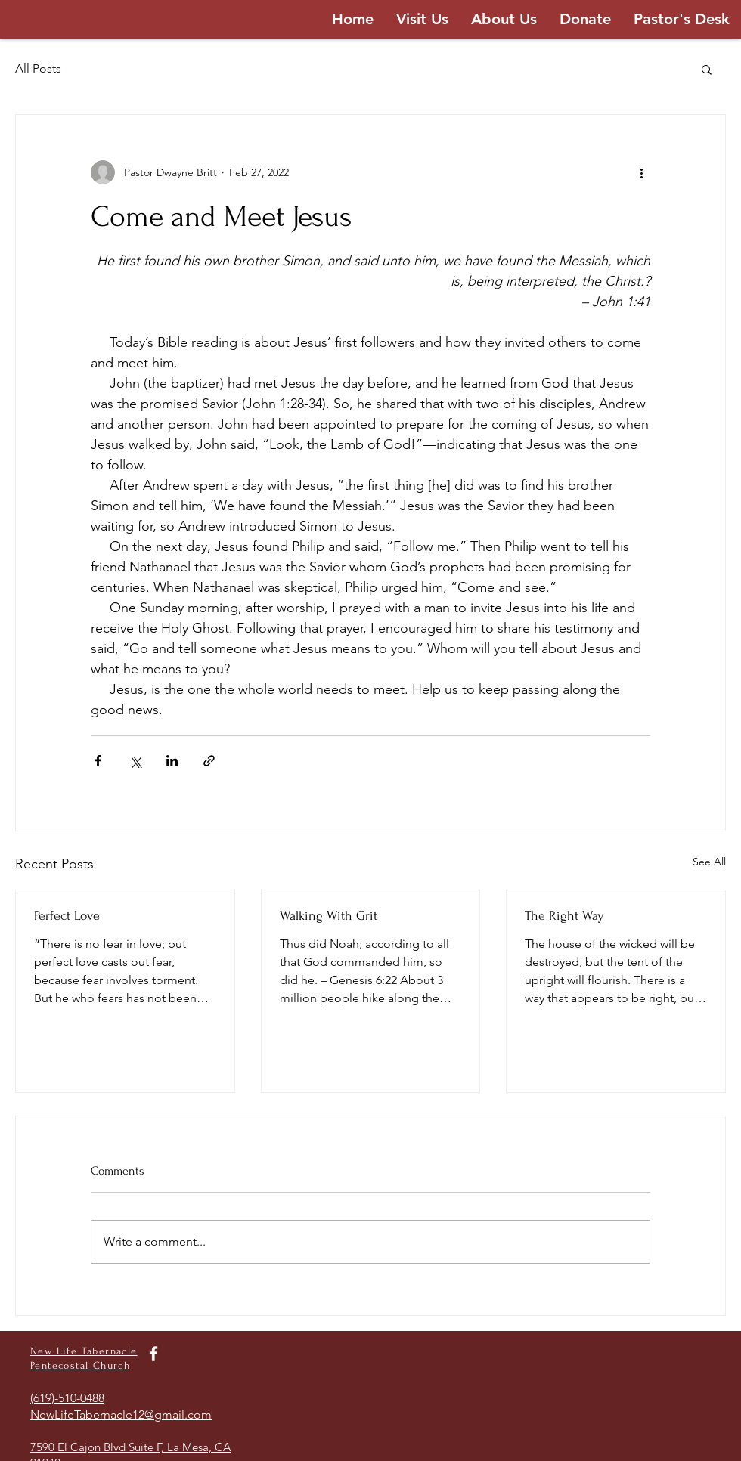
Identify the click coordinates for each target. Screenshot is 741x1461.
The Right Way (564, 915)
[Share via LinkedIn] (172, 761)
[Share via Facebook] (98, 761)
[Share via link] (209, 761)
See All (709, 861)
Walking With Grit (328, 915)
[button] (706, 69)
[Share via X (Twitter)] (135, 761)
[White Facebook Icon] (153, 1353)
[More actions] (641, 172)
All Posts (38, 68)
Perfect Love (67, 915)
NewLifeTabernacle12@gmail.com (121, 1414)
